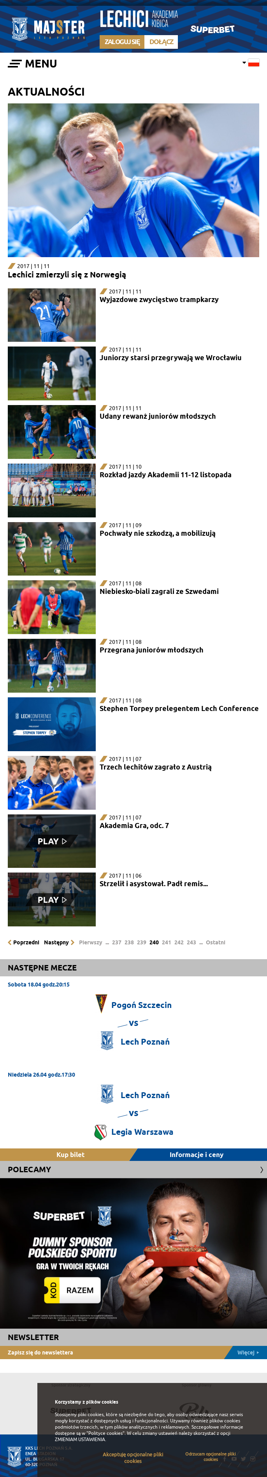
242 (179, 942)
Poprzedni (26, 942)
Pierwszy (90, 942)
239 (141, 942)
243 (191, 942)
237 (116, 942)
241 (166, 942)
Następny (56, 942)
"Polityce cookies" (105, 1433)
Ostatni (215, 942)
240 (154, 942)
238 (129, 942)
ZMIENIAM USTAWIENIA (80, 1439)
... (107, 942)
